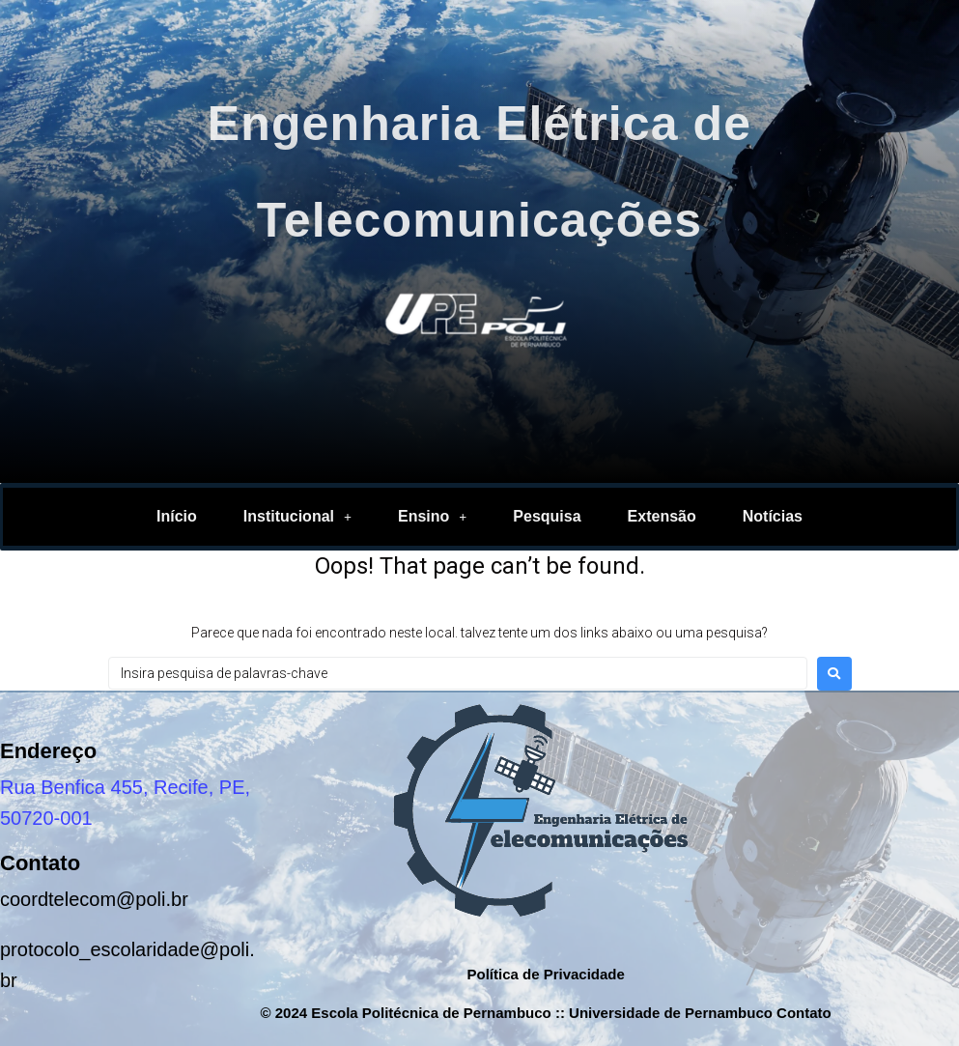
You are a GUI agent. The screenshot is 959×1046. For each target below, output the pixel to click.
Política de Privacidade (545, 974)
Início (176, 516)
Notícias (773, 516)
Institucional (297, 516)
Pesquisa (546, 516)
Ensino (432, 516)
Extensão (662, 516)
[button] (297, 517)
